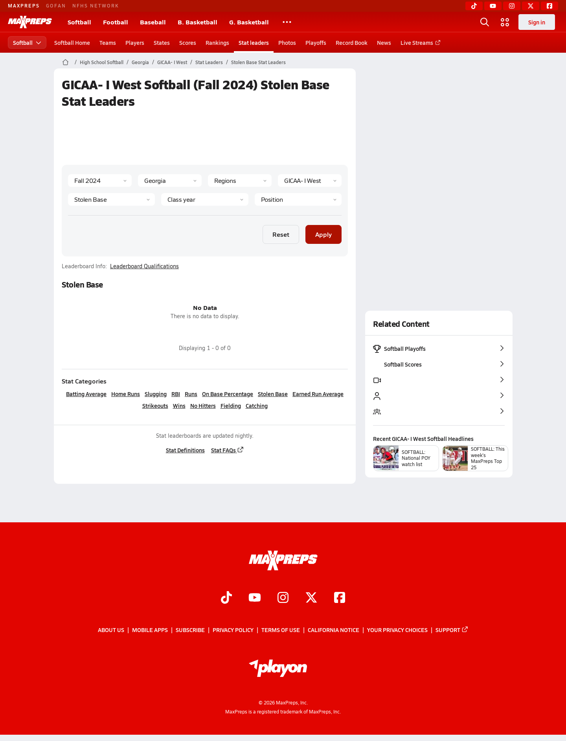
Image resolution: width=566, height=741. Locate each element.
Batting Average (86, 393)
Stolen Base (273, 393)
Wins (179, 405)
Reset (280, 234)
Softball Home (72, 42)
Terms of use (280, 630)
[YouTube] (493, 6)
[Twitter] (530, 6)
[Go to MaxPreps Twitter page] (311, 598)
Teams (107, 42)
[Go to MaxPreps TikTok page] (226, 598)
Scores (187, 42)
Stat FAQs (227, 449)
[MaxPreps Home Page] (65, 62)
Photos (287, 42)
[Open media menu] (505, 22)
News (384, 42)
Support (452, 630)
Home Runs (125, 393)
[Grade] (204, 199)
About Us (111, 630)
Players (134, 42)
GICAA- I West (172, 62)
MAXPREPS (24, 5)
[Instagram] (511, 6)
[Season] (100, 180)
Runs (191, 393)
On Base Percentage (227, 393)
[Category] (111, 199)
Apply (323, 234)
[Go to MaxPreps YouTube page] (254, 598)
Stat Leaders (209, 62)
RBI (175, 393)
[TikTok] (474, 6)
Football (115, 21)
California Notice (333, 630)
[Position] (297, 199)
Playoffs (315, 42)
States (162, 42)
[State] (170, 180)
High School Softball (101, 62)
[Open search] (484, 22)
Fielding (230, 405)
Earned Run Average (318, 393)
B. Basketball (197, 21)
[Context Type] (240, 180)
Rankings (217, 42)
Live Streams (419, 42)
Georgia (140, 62)
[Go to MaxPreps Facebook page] (339, 598)
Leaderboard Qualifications (144, 266)
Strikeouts (155, 405)
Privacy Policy (233, 630)
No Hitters (202, 405)
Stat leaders (254, 42)
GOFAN (56, 5)
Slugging (156, 393)
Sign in (536, 22)
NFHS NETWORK (95, 5)
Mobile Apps (150, 630)
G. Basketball (249, 21)
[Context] (310, 180)
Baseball (153, 21)
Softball (79, 21)
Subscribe (190, 630)
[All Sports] (287, 22)
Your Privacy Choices (397, 630)
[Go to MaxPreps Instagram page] (283, 598)
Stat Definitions (184, 449)
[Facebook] (549, 6)
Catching (256, 405)
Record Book (352, 42)
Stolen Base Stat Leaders (258, 62)
